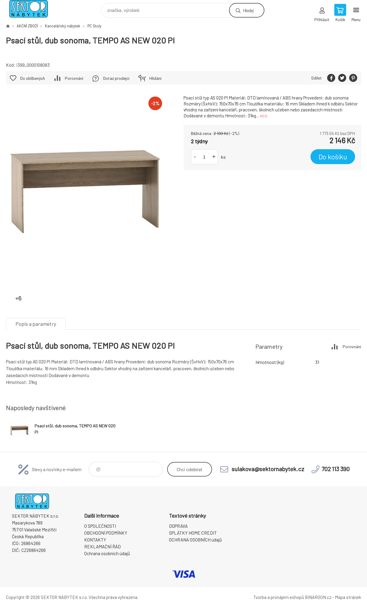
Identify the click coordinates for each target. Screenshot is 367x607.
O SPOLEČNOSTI (100, 526)
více (263, 115)
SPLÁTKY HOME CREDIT (193, 533)
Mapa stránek (348, 597)
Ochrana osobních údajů (107, 553)
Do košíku (333, 156)
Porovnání (74, 78)
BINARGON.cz (318, 597)
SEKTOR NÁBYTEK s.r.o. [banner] (32, 9)
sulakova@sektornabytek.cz (268, 468)
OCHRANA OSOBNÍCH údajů (195, 539)
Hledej (248, 10)
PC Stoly (94, 26)
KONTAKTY (95, 539)
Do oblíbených (32, 78)
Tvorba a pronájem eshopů (278, 597)
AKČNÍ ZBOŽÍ (27, 26)
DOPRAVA (178, 526)
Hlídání (155, 78)
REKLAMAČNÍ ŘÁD (102, 546)
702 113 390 (335, 468)
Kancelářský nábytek (62, 26)
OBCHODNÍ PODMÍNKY (105, 533)
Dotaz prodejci (116, 78)
